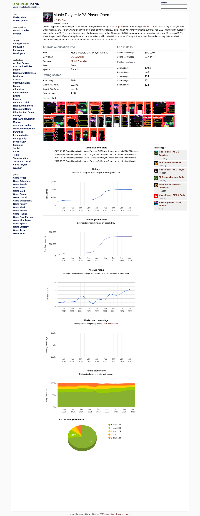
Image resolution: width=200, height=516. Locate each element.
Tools (16, 155)
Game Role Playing (23, 217)
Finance (17, 99)
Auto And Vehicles (22, 66)
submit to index (21, 30)
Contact (119, 514)
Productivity (19, 142)
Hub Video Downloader (170, 162)
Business (18, 76)
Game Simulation (22, 220)
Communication (21, 83)
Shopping (18, 145)
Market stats (19, 17)
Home (127, 514)
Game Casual (20, 197)
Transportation (20, 158)
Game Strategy (21, 227)
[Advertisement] (107, 5)
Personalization (21, 135)
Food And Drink (21, 102)
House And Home (22, 109)
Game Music (19, 207)
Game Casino (20, 194)
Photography (20, 138)
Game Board (19, 187)
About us (110, 514)
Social (16, 148)
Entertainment (20, 92)
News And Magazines (24, 128)
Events (16, 96)
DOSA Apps (61, 20)
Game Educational (22, 200)
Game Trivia (19, 230)
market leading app (109, 324)
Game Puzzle (20, 210)
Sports (16, 151)
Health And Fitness (23, 105)
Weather (17, 168)
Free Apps (18, 50)
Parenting (18, 132)
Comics (17, 79)
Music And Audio (22, 125)
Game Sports (20, 223)
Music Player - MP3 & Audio (172, 195)
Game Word (19, 233)
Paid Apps (18, 47)
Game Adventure (22, 181)
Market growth (20, 20)
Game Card (19, 191)
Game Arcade (20, 184)
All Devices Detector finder (172, 177)
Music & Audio (151, 26)
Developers (19, 53)
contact (17, 33)
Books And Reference (24, 73)
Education (18, 89)
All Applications (21, 43)
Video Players (20, 164)
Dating (16, 86)
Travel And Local (22, 161)
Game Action (20, 178)
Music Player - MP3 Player (171, 170)
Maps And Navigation (24, 119)
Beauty (16, 69)
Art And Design (21, 63)
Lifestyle (17, 115)
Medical (17, 122)
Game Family (20, 204)
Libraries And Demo (23, 112)
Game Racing (20, 214)
